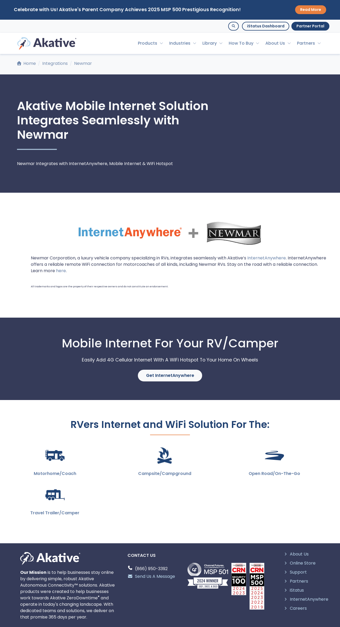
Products (147, 43)
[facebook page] (190, 602)
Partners (306, 43)
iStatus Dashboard (265, 26)
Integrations (55, 63)
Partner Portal (310, 26)
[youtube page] (176, 602)
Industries (179, 43)
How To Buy (241, 43)
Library (209, 43)
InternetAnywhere (266, 258)
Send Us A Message (151, 537)
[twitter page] (149, 602)
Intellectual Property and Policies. (181, 619)
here (61, 271)
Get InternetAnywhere (170, 375)
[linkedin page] (163, 602)
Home (26, 63)
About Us (275, 43)
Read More (310, 9)
